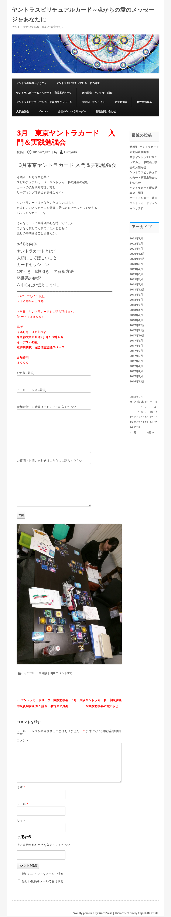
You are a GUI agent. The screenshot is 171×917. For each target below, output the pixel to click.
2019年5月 (136, 275)
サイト (21, 822)
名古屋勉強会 (144, 103)
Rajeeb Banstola (148, 914)
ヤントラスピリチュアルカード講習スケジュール (44, 103)
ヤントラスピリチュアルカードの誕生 (78, 84)
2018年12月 (137, 291)
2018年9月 (136, 296)
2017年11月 (137, 331)
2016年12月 (137, 383)
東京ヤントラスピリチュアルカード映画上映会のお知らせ (143, 163)
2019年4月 (136, 280)
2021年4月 (136, 250)
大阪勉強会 (22, 112)
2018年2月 (136, 316)
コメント (23, 742)
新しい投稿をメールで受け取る (43, 882)
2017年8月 (136, 347)
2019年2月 (136, 286)
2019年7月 (136, 270)
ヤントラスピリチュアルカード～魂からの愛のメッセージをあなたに (83, 15)
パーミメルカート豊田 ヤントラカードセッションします (145, 204)
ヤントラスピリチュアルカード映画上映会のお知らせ (143, 179)
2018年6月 (136, 301)
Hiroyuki (70, 153)
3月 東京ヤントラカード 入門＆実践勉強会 (66, 138)
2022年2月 (136, 245)
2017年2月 (136, 372)
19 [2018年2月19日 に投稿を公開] (131, 423)
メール (22, 805)
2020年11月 (137, 260)
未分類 (43, 674)
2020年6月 (136, 265)
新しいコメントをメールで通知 (43, 875)
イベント (43, 112)
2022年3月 (136, 240)
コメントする (64, 674)
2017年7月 (136, 352)
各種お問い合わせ (106, 112)
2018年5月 (136, 306)
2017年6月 (136, 357)
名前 (21, 789)
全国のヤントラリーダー (72, 112)
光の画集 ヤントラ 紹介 (97, 94)
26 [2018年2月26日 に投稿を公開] (131, 429)
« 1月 (133, 434)
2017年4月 (136, 367)
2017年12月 (137, 326)
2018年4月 (136, 311)
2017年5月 (136, 362)
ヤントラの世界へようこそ (31, 84)
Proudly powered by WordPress (92, 914)
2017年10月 (137, 337)
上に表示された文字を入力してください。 (45, 846)
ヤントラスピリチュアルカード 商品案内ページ (44, 94)
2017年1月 (136, 377)
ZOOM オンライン (93, 103)
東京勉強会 (120, 103)
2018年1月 (136, 321)
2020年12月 (137, 255)
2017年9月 (136, 342)
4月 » (150, 434)
